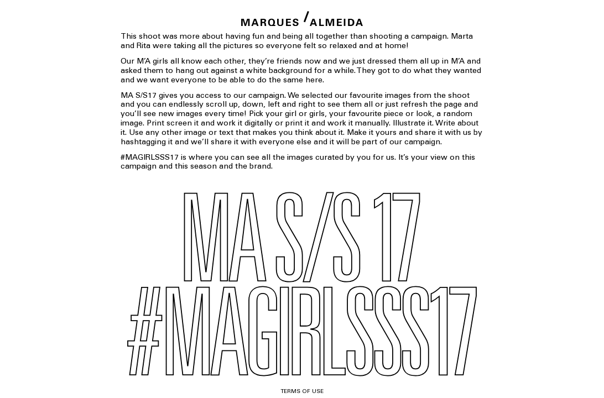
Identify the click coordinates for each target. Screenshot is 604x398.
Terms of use (302, 392)
